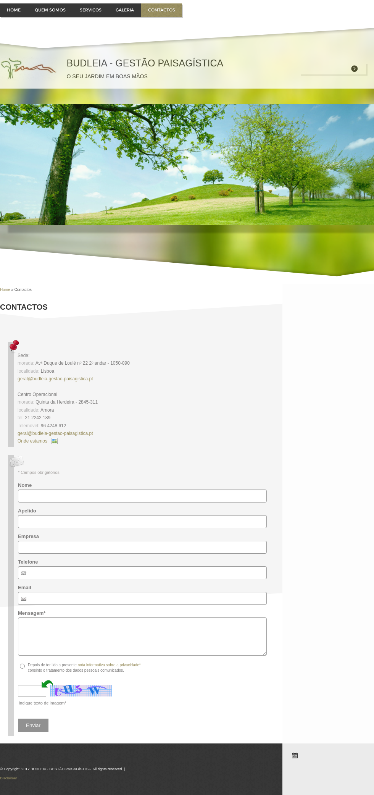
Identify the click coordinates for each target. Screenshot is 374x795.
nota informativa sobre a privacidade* (109, 665)
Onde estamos (32, 441)
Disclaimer (8, 778)
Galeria (125, 10)
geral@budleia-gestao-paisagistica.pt (55, 378)
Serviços (91, 10)
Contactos (161, 10)
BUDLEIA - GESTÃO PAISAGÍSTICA (144, 63)
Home (14, 10)
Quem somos (50, 10)
